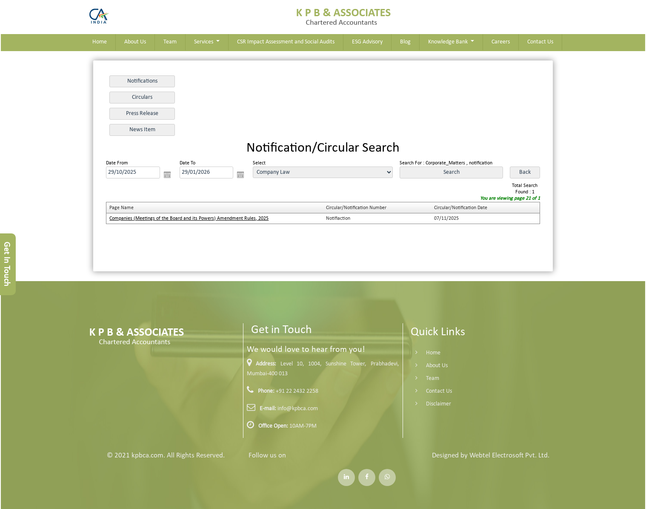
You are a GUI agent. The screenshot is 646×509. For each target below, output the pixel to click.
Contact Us (540, 42)
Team (170, 42)
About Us (135, 42)
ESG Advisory (367, 42)
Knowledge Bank (448, 42)
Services (204, 42)
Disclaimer (425, 404)
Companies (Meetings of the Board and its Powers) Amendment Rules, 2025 (189, 218)
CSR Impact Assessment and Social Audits (285, 42)
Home (99, 42)
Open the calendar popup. (167, 174)
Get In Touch (6, 264)
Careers (501, 42)
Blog (405, 42)
